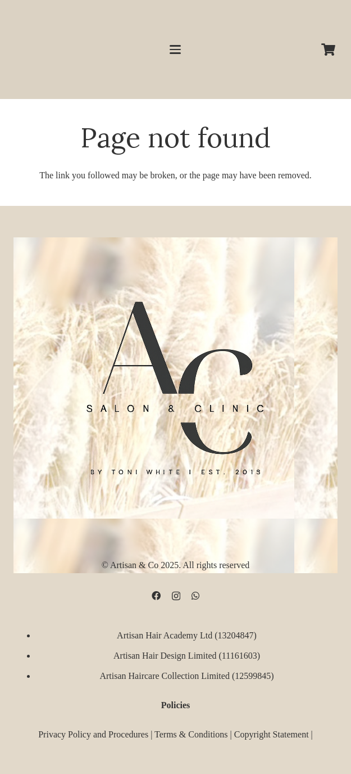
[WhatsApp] (195, 595)
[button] (176, 49)
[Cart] (328, 49)
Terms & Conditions (190, 734)
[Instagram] (176, 596)
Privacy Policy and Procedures (93, 734)
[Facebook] (156, 595)
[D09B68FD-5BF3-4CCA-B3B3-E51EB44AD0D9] (175, 383)
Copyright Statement (271, 734)
